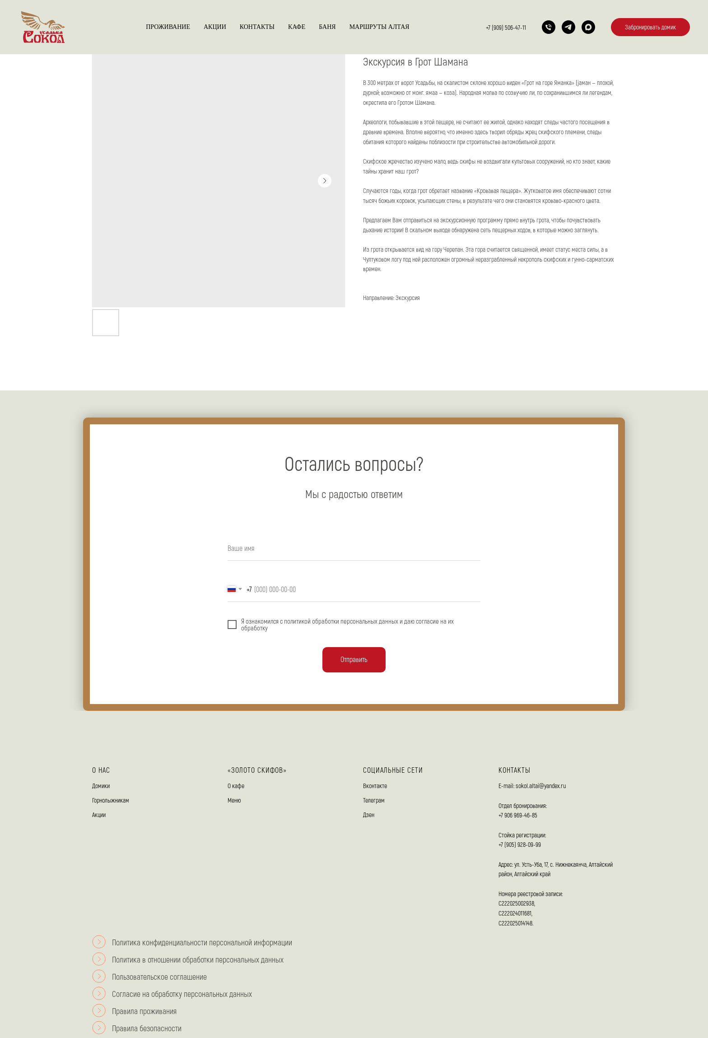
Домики (101, 785)
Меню (234, 800)
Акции (215, 26)
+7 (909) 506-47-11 (506, 27)
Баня (327, 26)
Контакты (257, 26)
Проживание (168, 26)
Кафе (296, 26)
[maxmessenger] (588, 27)
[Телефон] (548, 27)
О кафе (236, 785)
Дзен (368, 814)
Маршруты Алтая (379, 26)
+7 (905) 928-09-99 (519, 844)
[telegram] (568, 27)
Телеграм (374, 800)
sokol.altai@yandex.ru (541, 785)
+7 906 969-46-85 (517, 815)
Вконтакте (375, 785)
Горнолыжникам (110, 800)
